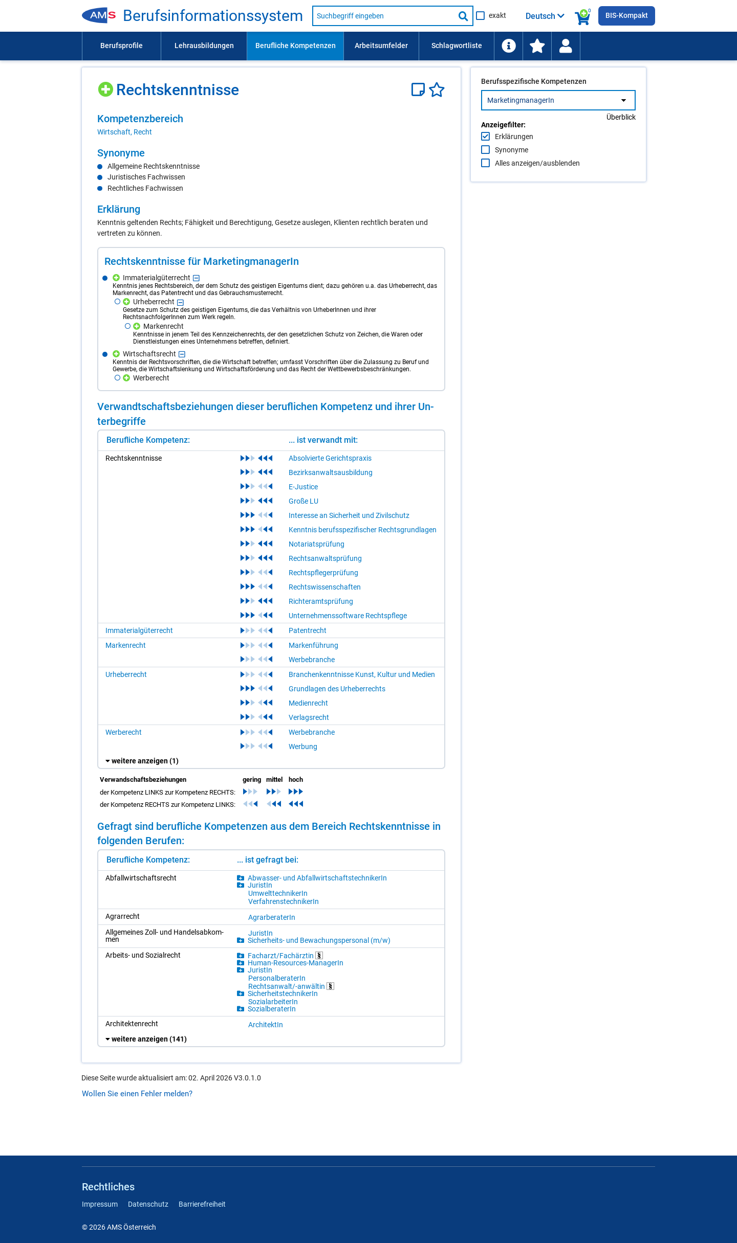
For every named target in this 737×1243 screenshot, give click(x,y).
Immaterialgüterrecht (139, 630)
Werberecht (123, 732)
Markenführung (313, 645)
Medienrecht (308, 703)
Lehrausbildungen (204, 45)
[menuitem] (121, 46)
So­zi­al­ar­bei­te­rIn (273, 1001)
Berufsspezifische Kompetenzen (534, 103)
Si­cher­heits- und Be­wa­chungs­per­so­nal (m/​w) (319, 940)
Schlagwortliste (456, 45)
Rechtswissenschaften (325, 587)
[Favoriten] (436, 90)
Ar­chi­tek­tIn (265, 1024)
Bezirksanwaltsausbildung (331, 472)
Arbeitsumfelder (381, 45)
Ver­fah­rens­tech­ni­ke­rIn (283, 901)
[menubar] (368, 46)
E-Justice (303, 487)
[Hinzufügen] (106, 85)
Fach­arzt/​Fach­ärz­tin (285, 955)
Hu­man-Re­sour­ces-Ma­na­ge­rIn (295, 962)
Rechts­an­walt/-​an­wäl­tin (291, 986)
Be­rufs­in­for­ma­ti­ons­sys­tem (213, 16)
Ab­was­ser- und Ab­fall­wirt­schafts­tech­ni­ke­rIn (317, 878)
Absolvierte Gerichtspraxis (330, 458)
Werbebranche (312, 660)
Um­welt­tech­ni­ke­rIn (278, 893)
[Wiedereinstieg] (565, 46)
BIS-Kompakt (626, 15)
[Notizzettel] (419, 90)
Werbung (303, 746)
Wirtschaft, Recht (124, 132)
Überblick (621, 138)
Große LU (303, 501)
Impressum (100, 1204)
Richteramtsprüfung (321, 601)
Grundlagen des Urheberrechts (337, 689)
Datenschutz (148, 1204)
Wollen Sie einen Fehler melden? (137, 1093)
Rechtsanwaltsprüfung (325, 558)
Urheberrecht (126, 674)
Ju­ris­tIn (260, 885)
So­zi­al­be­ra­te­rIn (272, 1008)
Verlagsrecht (309, 717)
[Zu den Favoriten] (537, 46)
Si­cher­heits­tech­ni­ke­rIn (283, 993)
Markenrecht (125, 645)
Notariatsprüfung (316, 544)
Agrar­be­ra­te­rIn (271, 917)
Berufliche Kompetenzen (295, 45)
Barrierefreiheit (202, 1204)
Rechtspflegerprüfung (323, 573)
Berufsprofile (121, 45)
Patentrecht (308, 630)
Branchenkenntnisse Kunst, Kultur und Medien (362, 674)
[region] (271, 124)
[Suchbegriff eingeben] (383, 16)
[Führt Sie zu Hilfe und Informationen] (508, 46)
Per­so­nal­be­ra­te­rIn (277, 978)
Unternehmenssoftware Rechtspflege (348, 616)
